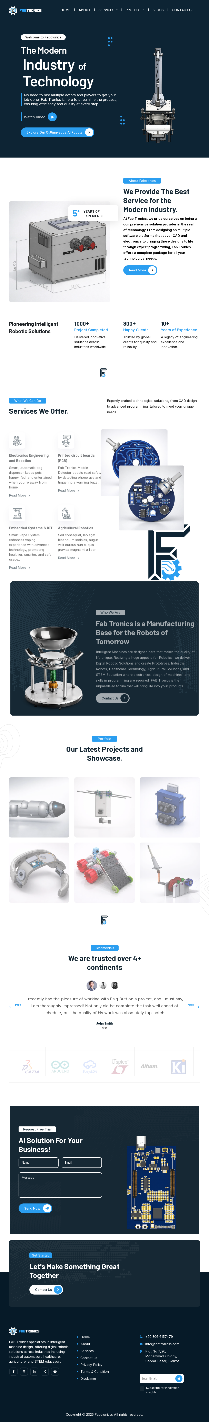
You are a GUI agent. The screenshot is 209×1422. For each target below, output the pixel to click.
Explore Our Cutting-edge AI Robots (60, 132)
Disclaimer (88, 1378)
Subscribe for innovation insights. (162, 1390)
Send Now (37, 1208)
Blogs (158, 10)
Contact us (88, 1358)
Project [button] (134, 10)
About (84, 10)
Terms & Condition (94, 1372)
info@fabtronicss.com (162, 1344)
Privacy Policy (91, 1365)
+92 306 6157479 (159, 1337)
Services (87, 1351)
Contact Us (182, 10)
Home (65, 10)
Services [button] (107, 10)
